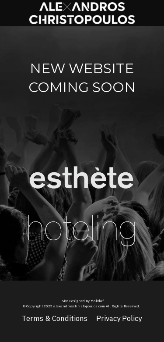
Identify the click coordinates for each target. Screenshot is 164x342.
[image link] (81, 170)
